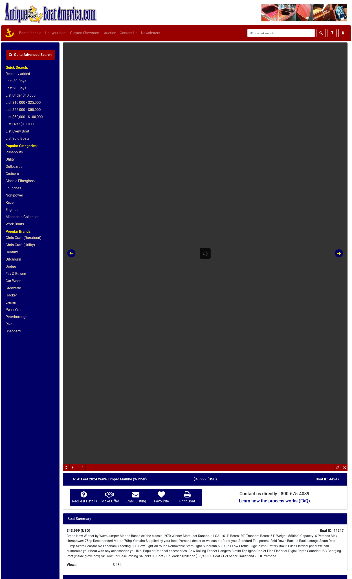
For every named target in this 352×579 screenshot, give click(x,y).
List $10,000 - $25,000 (23, 102)
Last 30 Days (16, 81)
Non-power (14, 195)
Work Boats (15, 224)
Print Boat (187, 501)
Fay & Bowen (16, 274)
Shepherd (13, 331)
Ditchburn (13, 259)
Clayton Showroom (85, 33)
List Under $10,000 (20, 95)
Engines (12, 210)
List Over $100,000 (20, 124)
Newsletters (150, 33)
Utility (10, 159)
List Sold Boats (18, 138)
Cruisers (12, 174)
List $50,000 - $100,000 (24, 117)
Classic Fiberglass (20, 181)
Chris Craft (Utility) (20, 245)
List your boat (56, 33)
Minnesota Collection (23, 217)
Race (9, 202)
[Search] (281, 33)
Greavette (13, 288)
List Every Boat (17, 131)
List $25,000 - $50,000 (23, 110)
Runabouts (14, 152)
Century (12, 252)
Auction (110, 33)
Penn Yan (13, 309)
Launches (13, 188)
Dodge (11, 266)
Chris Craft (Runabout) (23, 238)
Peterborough (16, 317)
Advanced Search (30, 55)
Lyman (11, 302)
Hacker (11, 295)
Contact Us (129, 33)
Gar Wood (13, 281)
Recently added (18, 74)
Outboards (14, 166)
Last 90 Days (16, 88)
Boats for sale (30, 33)
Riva (9, 324)
